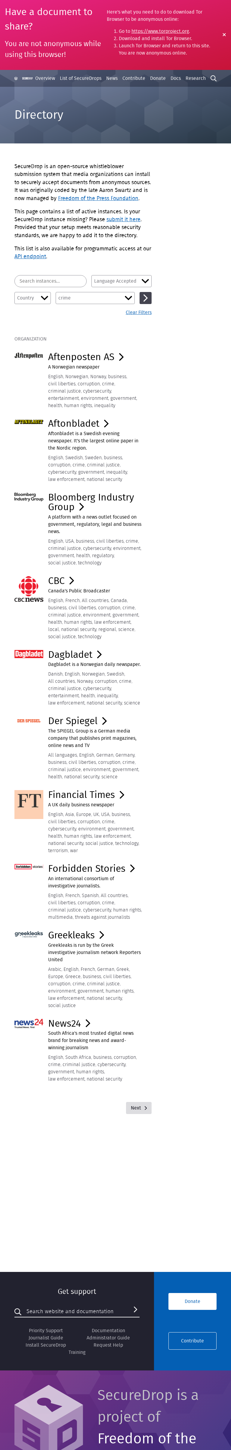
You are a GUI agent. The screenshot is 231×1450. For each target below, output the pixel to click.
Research (196, 78)
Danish (55, 674)
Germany (125, 755)
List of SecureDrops (80, 78)
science (126, 629)
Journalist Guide (46, 1337)
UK (96, 814)
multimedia (60, 917)
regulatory (103, 555)
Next (139, 1108)
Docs (176, 78)
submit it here (123, 219)
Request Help (108, 1345)
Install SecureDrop (46, 1345)
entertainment (63, 398)
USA (69, 541)
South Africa (78, 1057)
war (74, 850)
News (112, 78)
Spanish (90, 895)
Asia (69, 814)
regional (107, 629)
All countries (95, 600)
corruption (89, 383)
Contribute (133, 78)
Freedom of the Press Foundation (98, 198)
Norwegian (76, 376)
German (104, 755)
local (53, 629)
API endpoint (30, 256)
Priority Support (46, 1330)
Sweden (93, 457)
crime (108, 383)
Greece (73, 976)
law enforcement (66, 479)
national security (104, 479)
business (117, 376)
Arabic (54, 969)
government (123, 398)
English (55, 376)
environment (94, 398)
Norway (98, 376)
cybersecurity (97, 391)
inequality (104, 405)
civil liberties (61, 383)
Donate (158, 78)
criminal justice (64, 391)
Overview (45, 78)
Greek (122, 969)
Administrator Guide (108, 1337)
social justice (62, 562)
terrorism (58, 850)
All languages (62, 755)
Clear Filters (139, 312)
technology (89, 562)
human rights (78, 405)
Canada (119, 600)
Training (77, 1352)
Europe (83, 814)
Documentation (108, 1330)
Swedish (74, 457)
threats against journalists (102, 917)
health (55, 405)
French (72, 600)
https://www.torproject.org (160, 31)
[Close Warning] (224, 35)
